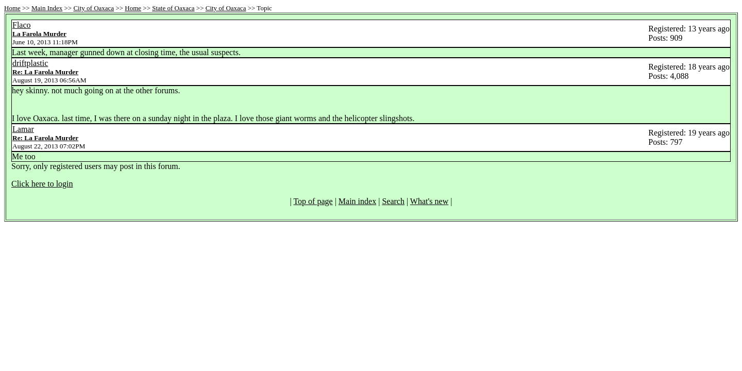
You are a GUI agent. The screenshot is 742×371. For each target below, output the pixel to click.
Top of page (312, 201)
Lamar (23, 129)
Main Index (46, 8)
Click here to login (42, 183)
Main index (357, 201)
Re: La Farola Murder (45, 72)
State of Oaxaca (173, 8)
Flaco (21, 25)
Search (393, 201)
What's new (429, 201)
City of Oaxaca (93, 8)
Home (12, 8)
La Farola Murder (39, 34)
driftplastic (30, 63)
